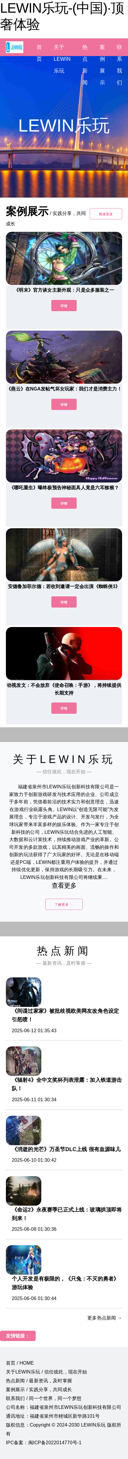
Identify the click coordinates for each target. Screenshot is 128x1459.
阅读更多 (106, 214)
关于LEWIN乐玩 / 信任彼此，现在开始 (46, 1371)
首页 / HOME (20, 1363)
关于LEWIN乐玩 (62, 59)
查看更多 (64, 885)
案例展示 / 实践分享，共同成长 (39, 1389)
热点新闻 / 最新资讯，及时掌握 (39, 1380)
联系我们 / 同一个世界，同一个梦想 (43, 1398)
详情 (64, 306)
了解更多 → (64, 904)
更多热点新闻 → (104, 1317)
